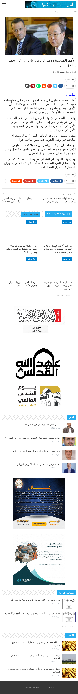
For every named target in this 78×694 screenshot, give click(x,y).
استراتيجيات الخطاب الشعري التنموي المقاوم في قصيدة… (34, 451)
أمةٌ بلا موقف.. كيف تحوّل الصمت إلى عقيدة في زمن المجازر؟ (32, 438)
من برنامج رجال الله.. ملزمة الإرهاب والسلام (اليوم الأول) (34, 600)
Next (60, 296)
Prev (68, 296)
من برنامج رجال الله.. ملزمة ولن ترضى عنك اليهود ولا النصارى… (31, 613)
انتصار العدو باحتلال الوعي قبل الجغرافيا (43, 424)
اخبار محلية (67, 222)
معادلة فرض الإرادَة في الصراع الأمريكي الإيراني (38, 464)
